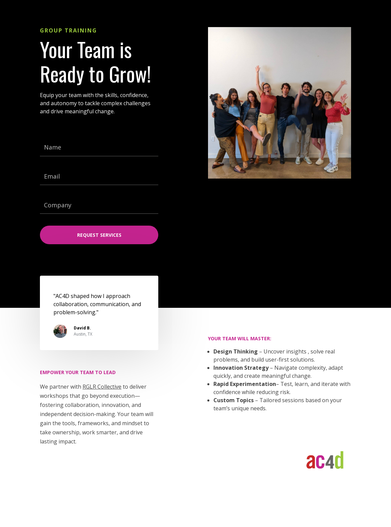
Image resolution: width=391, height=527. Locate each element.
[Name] (99, 147)
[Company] (99, 205)
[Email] (99, 176)
